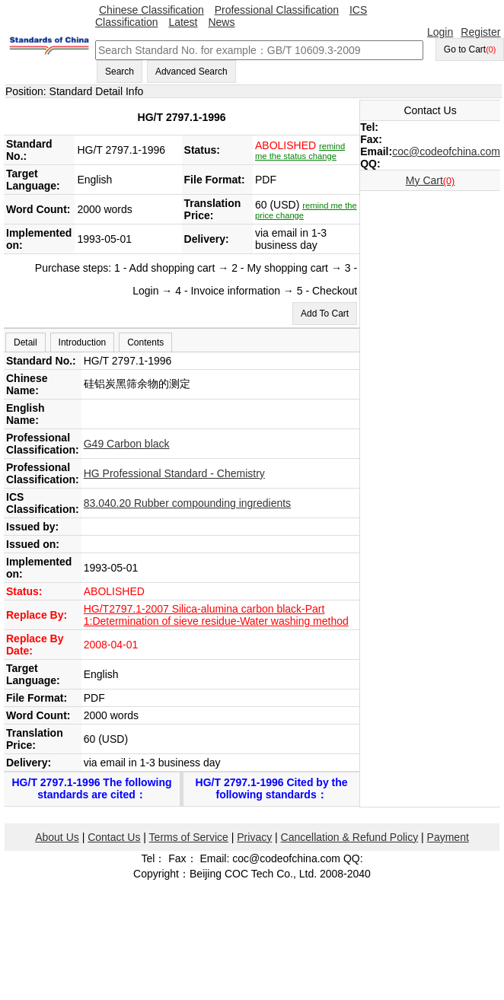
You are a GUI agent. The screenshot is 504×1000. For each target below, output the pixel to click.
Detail (25, 342)
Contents (145, 342)
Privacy (254, 837)
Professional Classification (277, 10)
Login (440, 32)
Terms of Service (188, 837)
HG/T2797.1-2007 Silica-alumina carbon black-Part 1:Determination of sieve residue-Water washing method (216, 615)
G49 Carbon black (127, 444)
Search (119, 71)
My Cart (430, 180)
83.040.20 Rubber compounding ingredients (187, 503)
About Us (57, 837)
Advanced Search (191, 71)
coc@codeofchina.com (446, 151)
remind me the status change (300, 151)
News (221, 22)
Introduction (83, 342)
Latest (182, 22)
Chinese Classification (151, 10)
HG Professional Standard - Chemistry (174, 473)
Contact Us (114, 837)
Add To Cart (325, 313)
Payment (448, 837)
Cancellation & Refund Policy (350, 837)
